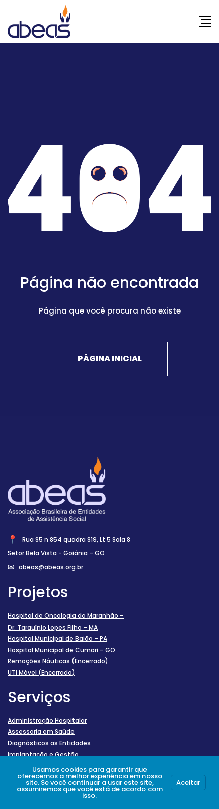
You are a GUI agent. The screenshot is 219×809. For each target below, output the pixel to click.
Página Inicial (110, 358)
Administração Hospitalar (47, 720)
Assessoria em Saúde (41, 731)
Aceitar (188, 782)
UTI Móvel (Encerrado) (41, 672)
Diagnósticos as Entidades (49, 743)
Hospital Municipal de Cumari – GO (61, 650)
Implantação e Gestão (43, 754)
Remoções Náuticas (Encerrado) (58, 661)
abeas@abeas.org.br (51, 567)
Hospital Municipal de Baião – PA (57, 638)
